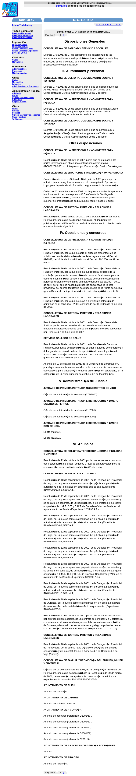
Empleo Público (19, 102)
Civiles (15, 60)
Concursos (17, 100)
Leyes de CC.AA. (19, 53)
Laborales (16, 84)
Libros (15, 109)
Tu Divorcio (17, 119)
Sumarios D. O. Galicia (108, 24)
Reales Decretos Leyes (22, 49)
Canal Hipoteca (19, 117)
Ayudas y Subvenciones (23, 98)
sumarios (61, 5)
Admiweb (16, 93)
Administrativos (19, 69)
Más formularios (19, 73)
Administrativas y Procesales (25, 86)
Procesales (17, 71)
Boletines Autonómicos (22, 35)
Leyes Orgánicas (19, 45)
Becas (15, 95)
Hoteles (15, 111)
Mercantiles (17, 62)
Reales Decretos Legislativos (25, 51)
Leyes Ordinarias (20, 47)
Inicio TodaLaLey (22, 25)
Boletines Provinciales (22, 38)
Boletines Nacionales (21, 33)
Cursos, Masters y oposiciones (26, 115)
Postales (16, 113)
